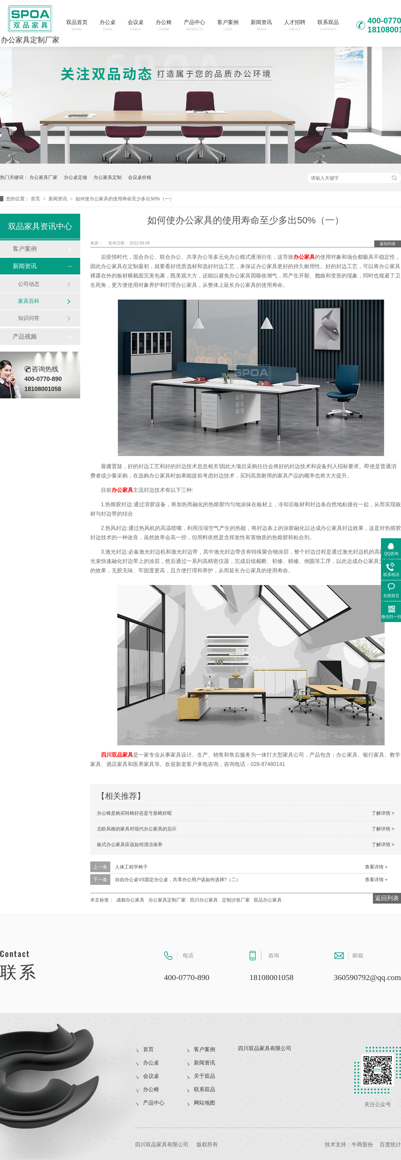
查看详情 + (376, 866)
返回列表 (388, 243)
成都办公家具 (130, 900)
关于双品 (204, 1076)
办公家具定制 (108, 177)
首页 (36, 198)
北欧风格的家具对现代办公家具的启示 (136, 828)
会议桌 (136, 25)
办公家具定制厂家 (167, 900)
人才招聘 (294, 25)
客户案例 (228, 25)
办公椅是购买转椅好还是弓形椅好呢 (134, 813)
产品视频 (25, 336)
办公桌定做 (75, 177)
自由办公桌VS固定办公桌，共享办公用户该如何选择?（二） (178, 879)
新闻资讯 (261, 25)
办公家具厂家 (43, 177)
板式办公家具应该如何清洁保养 (129, 844)
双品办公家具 (268, 900)
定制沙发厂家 (236, 900)
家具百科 (28, 301)
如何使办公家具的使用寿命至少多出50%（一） (125, 198)
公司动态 (28, 284)
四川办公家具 (204, 900)
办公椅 (164, 25)
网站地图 (204, 1103)
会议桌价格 (139, 177)
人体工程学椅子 (131, 866)
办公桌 (108, 25)
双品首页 (77, 25)
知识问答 (28, 318)
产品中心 (194, 25)
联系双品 (328, 25)
